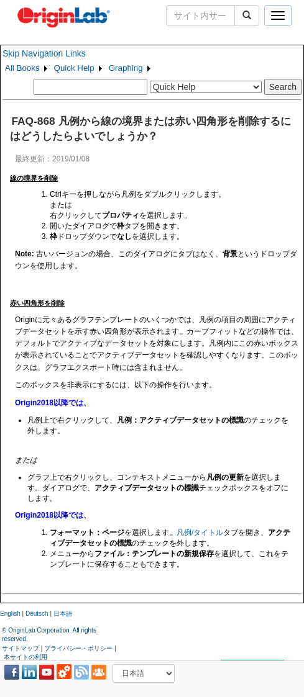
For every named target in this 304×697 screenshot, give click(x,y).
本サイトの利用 (25, 657)
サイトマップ (20, 648)
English (10, 613)
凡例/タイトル (200, 532)
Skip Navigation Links (44, 53)
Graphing (126, 68)
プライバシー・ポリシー (78, 648)
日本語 (62, 613)
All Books (22, 68)
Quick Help (74, 68)
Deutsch (36, 613)
